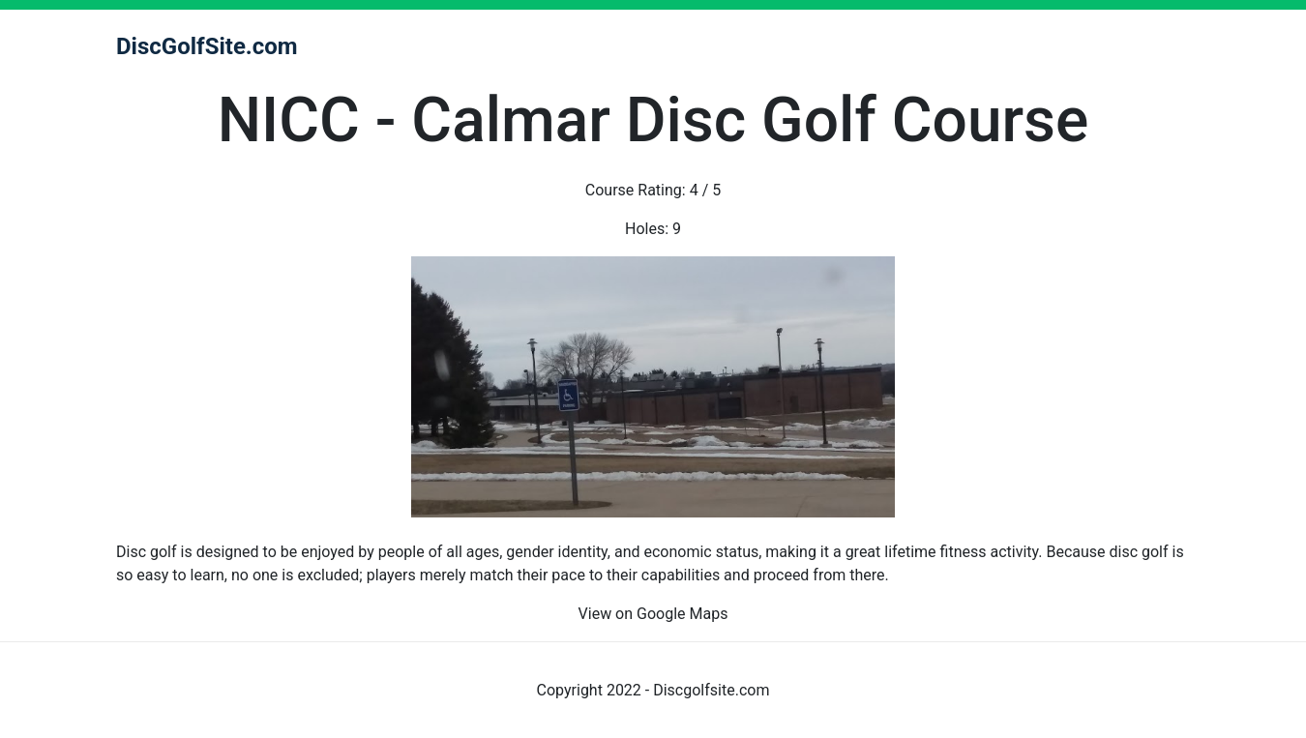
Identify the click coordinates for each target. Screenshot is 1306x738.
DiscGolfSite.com (207, 46)
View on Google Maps (653, 614)
